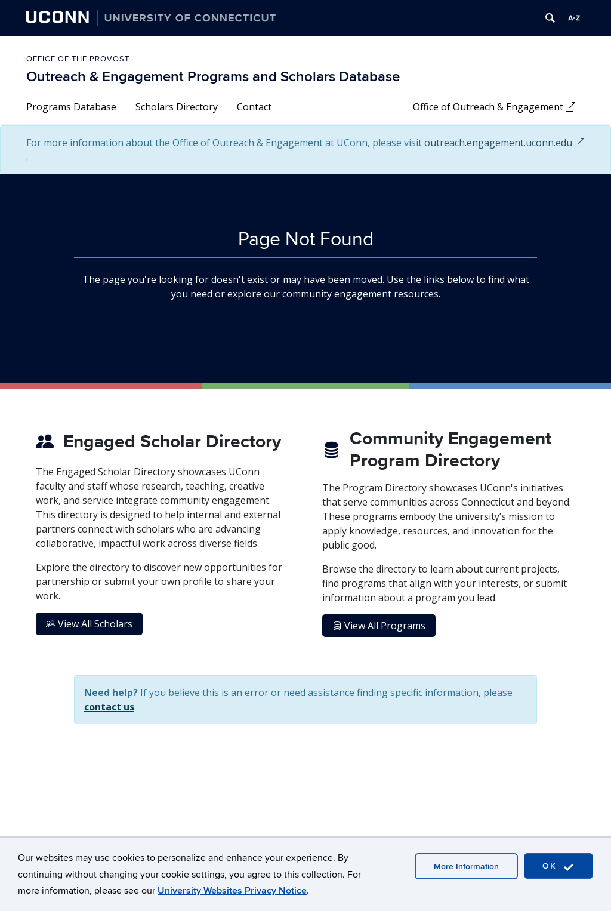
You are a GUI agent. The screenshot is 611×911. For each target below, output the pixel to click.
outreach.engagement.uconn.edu (504, 142)
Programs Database (71, 106)
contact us (109, 706)
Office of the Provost (77, 59)
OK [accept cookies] (558, 866)
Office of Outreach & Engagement (494, 106)
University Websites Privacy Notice (232, 891)
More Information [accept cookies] (466, 866)
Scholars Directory (176, 106)
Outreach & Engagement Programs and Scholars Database (213, 76)
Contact (254, 106)
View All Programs (378, 625)
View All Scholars (89, 623)
